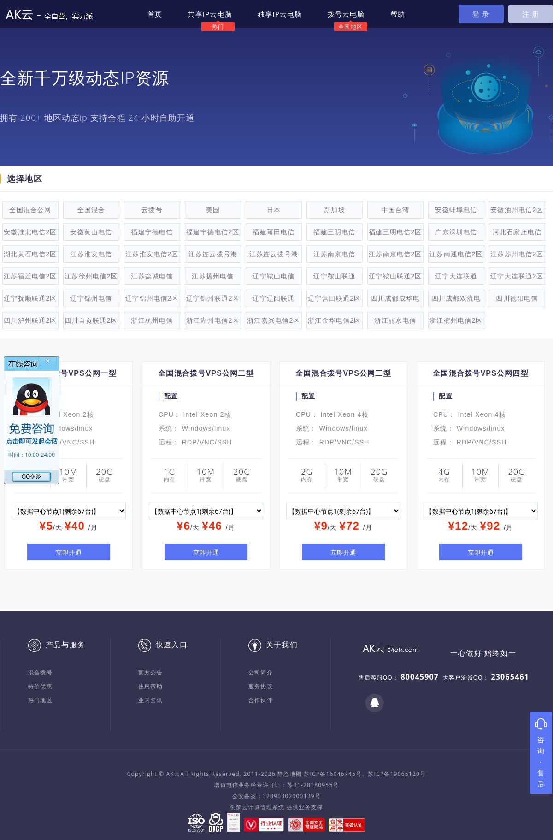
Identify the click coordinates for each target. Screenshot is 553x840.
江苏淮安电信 (91, 254)
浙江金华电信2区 (334, 320)
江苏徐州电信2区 (91, 276)
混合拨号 (40, 672)
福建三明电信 (334, 232)
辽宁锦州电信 (91, 298)
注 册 (531, 13)
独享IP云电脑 (280, 13)
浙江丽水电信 (395, 320)
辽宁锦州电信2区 (151, 298)
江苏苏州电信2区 (516, 254)
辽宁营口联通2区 (334, 298)
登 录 (481, 13)
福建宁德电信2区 (212, 232)
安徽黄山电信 (91, 232)
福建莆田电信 (273, 232)
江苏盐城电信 (152, 276)
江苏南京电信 (334, 254)
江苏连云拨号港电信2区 (273, 256)
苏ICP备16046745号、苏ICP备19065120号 (365, 774)
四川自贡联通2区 (91, 320)
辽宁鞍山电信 (273, 276)
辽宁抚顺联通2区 (30, 298)
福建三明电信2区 (395, 232)
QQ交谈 (31, 476)
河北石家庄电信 (517, 232)
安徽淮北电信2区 (30, 232)
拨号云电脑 (346, 13)
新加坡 (334, 209)
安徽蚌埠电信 (456, 209)
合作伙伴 (260, 700)
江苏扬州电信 (213, 276)
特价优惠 (40, 686)
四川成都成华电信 (395, 301)
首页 (154, 13)
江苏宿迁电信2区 (30, 276)
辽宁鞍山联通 (334, 276)
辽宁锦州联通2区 (212, 298)
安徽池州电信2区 (516, 209)
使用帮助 (150, 686)
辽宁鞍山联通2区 (395, 276)
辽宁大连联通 (456, 276)
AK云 (173, 774)
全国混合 (91, 209)
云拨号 (152, 209)
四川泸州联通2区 (30, 320)
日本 (274, 209)
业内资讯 (150, 700)
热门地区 (40, 700)
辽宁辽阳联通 (273, 298)
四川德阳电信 (517, 298)
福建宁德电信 (152, 232)
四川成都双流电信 (456, 301)
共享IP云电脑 (210, 13)
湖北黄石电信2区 (30, 254)
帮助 (397, 13)
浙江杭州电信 (152, 320)
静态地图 (289, 774)
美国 (213, 209)
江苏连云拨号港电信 (212, 256)
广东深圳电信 (456, 232)
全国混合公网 (30, 209)
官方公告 (150, 672)
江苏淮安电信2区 (151, 254)
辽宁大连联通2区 (516, 276)
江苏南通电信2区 (455, 254)
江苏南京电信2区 (395, 254)
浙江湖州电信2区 (212, 320)
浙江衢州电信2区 (455, 320)
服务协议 (260, 686)
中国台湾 (396, 209)
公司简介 (260, 672)
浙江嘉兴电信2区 (273, 320)
